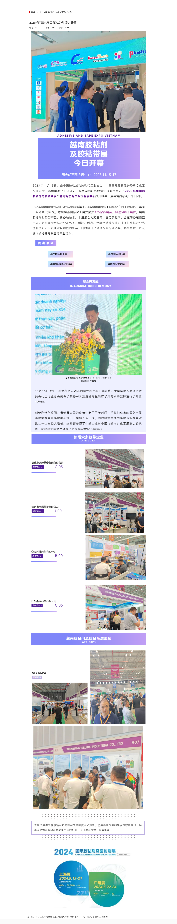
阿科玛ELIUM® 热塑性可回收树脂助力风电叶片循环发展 (56, 917)
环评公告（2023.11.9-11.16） (98, 917)
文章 (39, 12)
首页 (33, 12)
